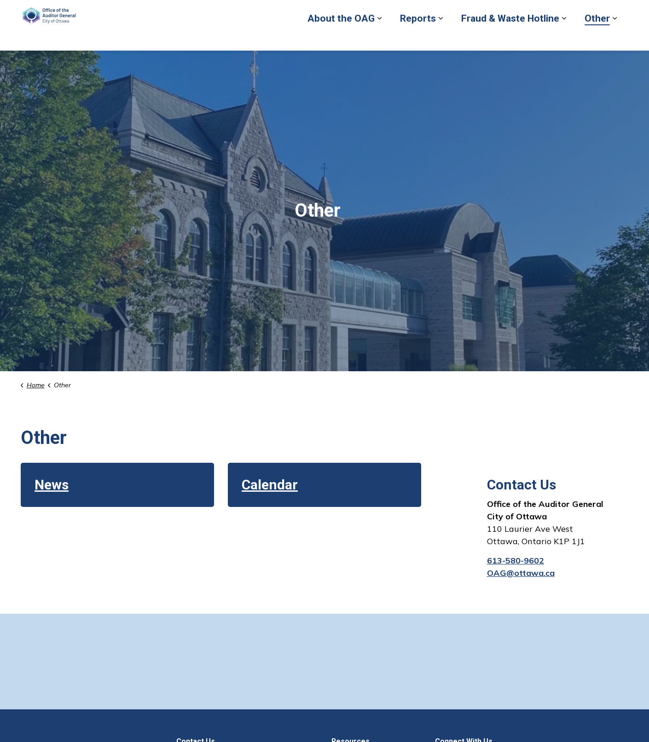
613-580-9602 (515, 560)
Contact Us (559, 12)
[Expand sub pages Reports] (440, 38)
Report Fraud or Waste (407, 12)
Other (597, 37)
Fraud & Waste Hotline (510, 37)
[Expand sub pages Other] (614, 38)
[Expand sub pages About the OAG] (379, 38)
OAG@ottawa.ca (521, 573)
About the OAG (341, 37)
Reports (418, 37)
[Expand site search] (619, 12)
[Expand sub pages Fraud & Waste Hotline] (563, 38)
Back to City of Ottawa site (492, 12)
